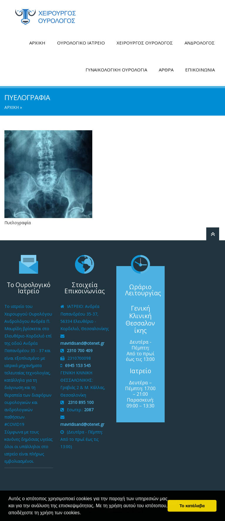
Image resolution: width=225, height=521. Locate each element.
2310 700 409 (80, 350)
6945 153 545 (78, 365)
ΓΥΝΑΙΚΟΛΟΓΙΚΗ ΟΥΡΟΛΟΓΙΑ (116, 70)
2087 (88, 409)
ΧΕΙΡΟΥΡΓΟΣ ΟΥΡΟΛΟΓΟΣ (145, 43)
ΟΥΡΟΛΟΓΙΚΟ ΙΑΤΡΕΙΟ (81, 43)
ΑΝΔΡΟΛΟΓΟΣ (200, 43)
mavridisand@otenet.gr (82, 343)
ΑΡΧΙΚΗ (37, 43)
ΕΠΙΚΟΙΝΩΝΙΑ (200, 70)
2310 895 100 (80, 402)
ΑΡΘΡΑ (166, 70)
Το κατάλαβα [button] (192, 505)
